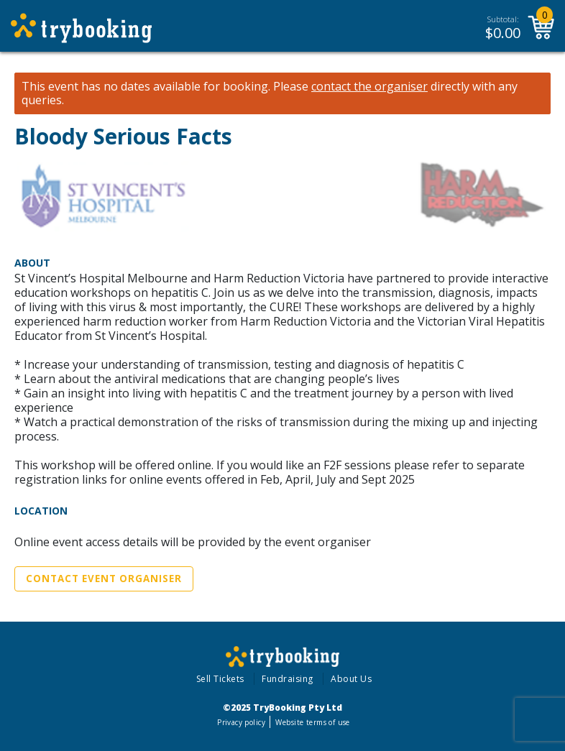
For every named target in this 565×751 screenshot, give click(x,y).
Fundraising (287, 679)
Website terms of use (312, 722)
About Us (351, 679)
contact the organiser (369, 86)
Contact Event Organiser (104, 578)
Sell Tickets (220, 679)
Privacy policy (241, 722)
